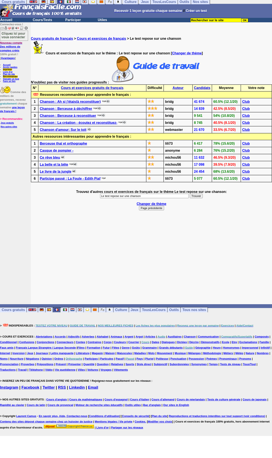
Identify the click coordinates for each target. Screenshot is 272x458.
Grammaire (149, 347)
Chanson (190, 336)
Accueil (6, 20)
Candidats (202, 88)
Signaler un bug (11, 79)
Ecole (225, 342)
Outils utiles (133, 405)
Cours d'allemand (163, 399)
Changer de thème (187, 53)
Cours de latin (36, 405)
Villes (81, 369)
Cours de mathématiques (85, 399)
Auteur (178, 88)
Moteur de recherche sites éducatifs (99, 405)
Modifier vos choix (160, 421)
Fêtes (115, 347)
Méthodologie (212, 353)
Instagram (9, 387)
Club (246, 101)
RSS (62, 387)
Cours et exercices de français (101, 38)
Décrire (194, 342)
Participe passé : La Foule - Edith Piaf (70, 178)
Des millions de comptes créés (11, 46)
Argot (139, 336)
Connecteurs (65, 342)
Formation (94, 347)
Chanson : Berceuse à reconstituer (68, 115)
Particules (106, 358)
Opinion (46, 358)
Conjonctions (45, 342)
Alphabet (103, 336)
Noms (4, 358)
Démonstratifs (210, 342)
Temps (213, 364)
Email (93, 387)
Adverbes (88, 336)
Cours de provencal (60, 405)
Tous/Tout (249, 364)
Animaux (116, 336)
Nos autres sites (9, 127)
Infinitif (265, 347)
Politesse (162, 358)
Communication (208, 336)
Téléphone (36, 369)
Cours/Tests (42, 20)
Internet (5, 353)
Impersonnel (250, 347)
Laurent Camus (26, 416)
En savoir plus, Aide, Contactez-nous (63, 416)
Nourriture (17, 358)
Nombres (263, 353)
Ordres (58, 358)
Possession (196, 358)
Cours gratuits (13, 310)
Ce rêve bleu (50, 157)
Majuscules (124, 353)
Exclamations (248, 342)
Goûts (136, 347)
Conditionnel (8, 342)
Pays (139, 358)
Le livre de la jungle (55, 171)
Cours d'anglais (56, 399)
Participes (91, 358)
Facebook (30, 387)
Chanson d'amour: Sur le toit (63, 129)
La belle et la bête (54, 164)
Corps (108, 342)
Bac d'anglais (152, 405)
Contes (80, 342)
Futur (106, 347)
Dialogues (168, 342)
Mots (151, 353)
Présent (61, 364)
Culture (121, 310)
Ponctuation (178, 358)
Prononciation (9, 364)
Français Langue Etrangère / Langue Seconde (46, 347)
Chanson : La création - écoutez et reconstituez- (78, 122)
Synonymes (199, 364)
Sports (130, 364)
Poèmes (211, 358)
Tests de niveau (230, 364)
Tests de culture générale (223, 399)
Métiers (228, 353)
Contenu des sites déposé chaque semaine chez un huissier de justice (46, 421)
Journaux (42, 353)
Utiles (102, 20)
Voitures (92, 369)
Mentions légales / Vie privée (113, 421)
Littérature (82, 353)
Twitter (48, 387)
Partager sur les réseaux (127, 427)
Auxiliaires (175, 336)
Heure (217, 347)
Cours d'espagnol (116, 399)
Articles (150, 336)
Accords (60, 336)
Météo (239, 353)
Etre (234, 342)
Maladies (140, 353)
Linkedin (77, 387)
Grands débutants (171, 347)
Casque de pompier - (56, 150)
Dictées (182, 342)
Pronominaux (228, 358)
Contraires (94, 342)
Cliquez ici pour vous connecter (13, 35)
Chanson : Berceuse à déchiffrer (66, 108)
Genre (126, 347)
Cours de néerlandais (191, 399)
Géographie (203, 347)
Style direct (144, 364)
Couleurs (120, 342)
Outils (174, 310)
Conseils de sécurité (135, 416)
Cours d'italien (139, 399)
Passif (120, 358)
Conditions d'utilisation (104, 416)
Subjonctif (160, 364)
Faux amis (7, 347)
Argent (129, 336)
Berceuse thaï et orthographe (63, 143)
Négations (32, 358)
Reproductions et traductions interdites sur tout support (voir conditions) (217, 416)
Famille (264, 342)
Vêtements (121, 369)
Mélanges (194, 353)
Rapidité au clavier (12, 405)
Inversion (19, 353)
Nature (250, 353)
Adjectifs (74, 336)
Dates (155, 342)
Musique (180, 353)
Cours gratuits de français (52, 38)
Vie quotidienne (65, 369)
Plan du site (9, 74)
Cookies (140, 421)
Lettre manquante (62, 353)
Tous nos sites (194, 310)
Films (81, 347)
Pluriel (149, 358)
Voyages (106, 369)
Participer (73, 20)
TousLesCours (154, 310)
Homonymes (231, 347)
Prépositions (45, 364)
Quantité (89, 364)
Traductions (8, 369)
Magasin (97, 353)
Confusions (26, 342)
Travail (22, 369)
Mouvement (164, 353)
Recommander (10, 76)
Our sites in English (176, 405)
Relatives (117, 364)
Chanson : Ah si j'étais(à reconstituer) (70, 101)
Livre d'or (8, 72)
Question (103, 364)
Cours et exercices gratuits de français (92, 88)
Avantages (8, 58)
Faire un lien (9, 81)
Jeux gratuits (7, 123)
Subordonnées (179, 364)
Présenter (74, 364)
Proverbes (27, 364)
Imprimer (7, 69)
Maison (110, 353)
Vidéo (49, 369)
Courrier (133, 342)
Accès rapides (10, 67)
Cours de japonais (255, 399)
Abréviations (44, 336)
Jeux (134, 310)
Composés (262, 336)
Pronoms (245, 358)
